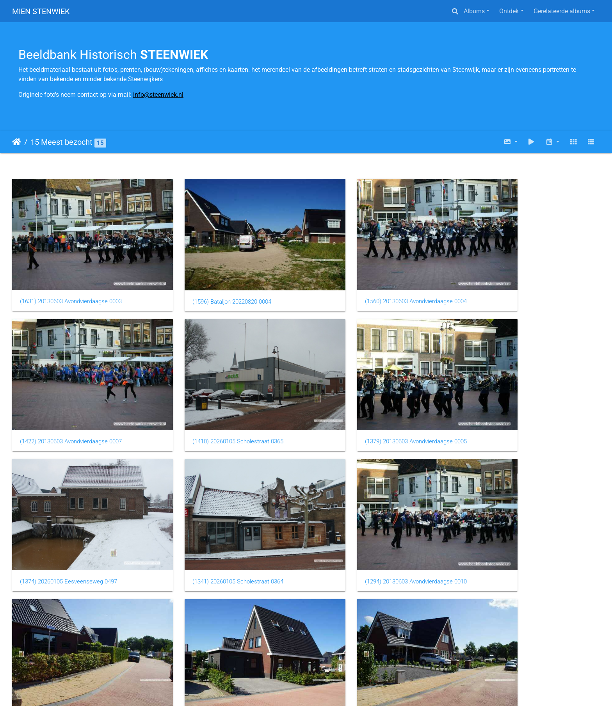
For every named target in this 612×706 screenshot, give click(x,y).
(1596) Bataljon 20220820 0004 (209, 286)
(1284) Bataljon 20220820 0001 (209, 535)
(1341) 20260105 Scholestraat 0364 (515, 410)
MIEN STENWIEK (41, 11)
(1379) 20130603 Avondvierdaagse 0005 (221, 410)
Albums (474, 11)
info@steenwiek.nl (158, 94)
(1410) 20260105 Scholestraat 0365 (65, 410)
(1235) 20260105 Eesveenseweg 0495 (368, 659)
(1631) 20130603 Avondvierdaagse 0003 (71, 285)
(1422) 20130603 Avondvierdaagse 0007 (520, 285)
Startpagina (16, 142)
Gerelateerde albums (562, 11)
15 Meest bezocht (61, 142)
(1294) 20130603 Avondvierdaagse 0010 (71, 534)
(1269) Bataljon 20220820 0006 (59, 659)
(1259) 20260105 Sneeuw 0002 (209, 659)
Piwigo (339, 689)
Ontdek (509, 11)
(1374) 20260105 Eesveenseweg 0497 (368, 410)
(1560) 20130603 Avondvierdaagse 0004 (371, 285)
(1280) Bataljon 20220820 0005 (359, 535)
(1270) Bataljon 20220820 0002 (509, 535)
